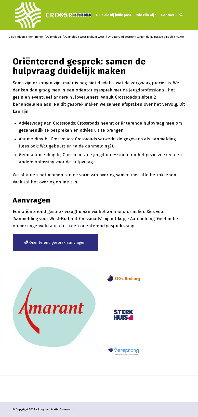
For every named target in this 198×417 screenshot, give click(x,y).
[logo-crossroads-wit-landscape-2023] (53, 15)
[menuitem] (62, 15)
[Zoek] (181, 15)
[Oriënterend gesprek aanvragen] (55, 242)
